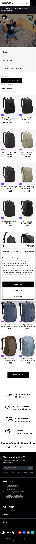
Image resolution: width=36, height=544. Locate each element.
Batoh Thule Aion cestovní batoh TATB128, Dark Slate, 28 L (9, 326)
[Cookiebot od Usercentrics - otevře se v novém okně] (25, 245)
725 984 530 (11, 490)
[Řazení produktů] (8, 89)
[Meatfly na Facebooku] (15, 447)
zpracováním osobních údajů (25, 472)
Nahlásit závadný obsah (22, 539)
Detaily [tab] (16, 251)
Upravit (18, 290)
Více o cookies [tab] (29, 251)
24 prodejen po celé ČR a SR (14, 496)
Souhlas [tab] (6, 251)
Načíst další (18, 375)
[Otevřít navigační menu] (33, 3)
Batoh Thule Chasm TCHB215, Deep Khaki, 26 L (9, 360)
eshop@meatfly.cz (12, 486)
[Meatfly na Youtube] (9, 447)
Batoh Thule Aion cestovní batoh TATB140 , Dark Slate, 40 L (27, 326)
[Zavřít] (34, 9)
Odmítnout (18, 296)
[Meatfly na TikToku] (27, 447)
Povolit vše (18, 284)
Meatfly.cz (11, 539)
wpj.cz (19, 541)
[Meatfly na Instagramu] (21, 447)
